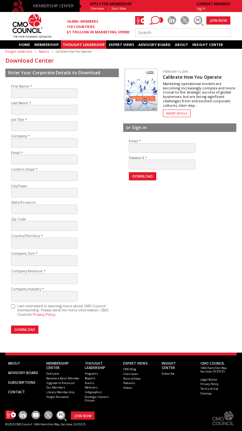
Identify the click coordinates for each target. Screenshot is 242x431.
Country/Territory (25, 236)
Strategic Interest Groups (97, 398)
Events (89, 383)
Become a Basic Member (62, 378)
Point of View (132, 379)
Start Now (119, 8)
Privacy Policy (209, 384)
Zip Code (18, 219)
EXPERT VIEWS (121, 44)
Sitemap (205, 393)
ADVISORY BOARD (154, 44)
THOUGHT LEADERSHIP (84, 44)
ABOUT (181, 44)
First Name (20, 86)
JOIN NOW (218, 20)
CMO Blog (129, 369)
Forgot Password (57, 397)
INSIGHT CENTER (207, 44)
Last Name (19, 103)
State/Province (23, 202)
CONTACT (16, 391)
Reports (44, 51)
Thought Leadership (18, 51)
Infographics (93, 392)
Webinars (91, 387)
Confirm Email (23, 169)
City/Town (19, 186)
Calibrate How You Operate (192, 77)
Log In (201, 8)
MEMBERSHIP (46, 44)
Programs (91, 373)
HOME (24, 44)
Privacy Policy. (44, 314)
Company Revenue (27, 271)
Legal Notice (208, 379)
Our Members (55, 387)
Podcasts (129, 383)
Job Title (17, 119)
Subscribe (168, 373)
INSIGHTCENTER (169, 365)
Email (15, 152)
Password (136, 158)
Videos (127, 388)
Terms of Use (209, 389)
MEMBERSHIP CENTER (53, 6)
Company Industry (26, 289)
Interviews (130, 374)
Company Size (23, 253)
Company (19, 136)
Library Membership (60, 392)
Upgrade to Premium (60, 383)
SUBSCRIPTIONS (22, 382)
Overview (97, 8)
